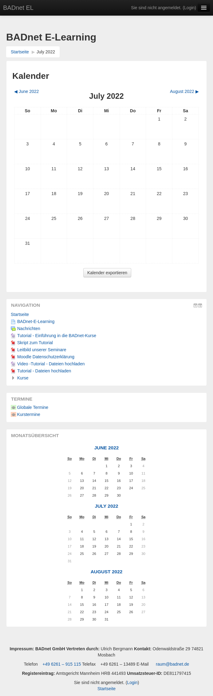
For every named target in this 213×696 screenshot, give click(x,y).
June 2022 (106, 447)
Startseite (20, 51)
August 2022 (107, 571)
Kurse (23, 377)
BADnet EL (18, 7)
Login (189, 7)
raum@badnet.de (172, 664)
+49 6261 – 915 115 (61, 664)
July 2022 (46, 51)
